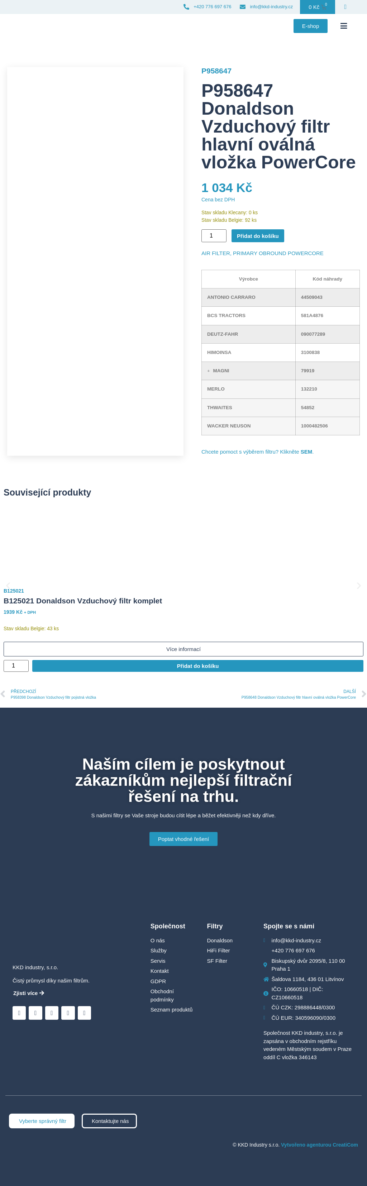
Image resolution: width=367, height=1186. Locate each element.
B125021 (14, 591)
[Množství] (214, 235)
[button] (343, 26)
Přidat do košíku (258, 236)
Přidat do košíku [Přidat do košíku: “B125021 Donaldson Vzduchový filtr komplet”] (198, 666)
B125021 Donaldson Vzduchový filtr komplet (83, 601)
